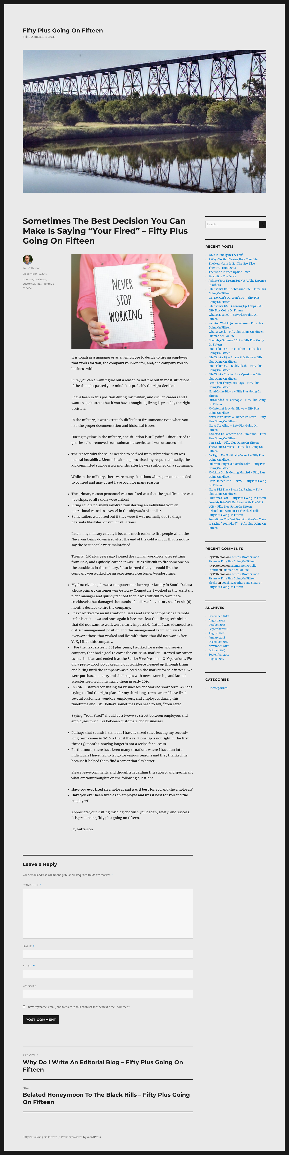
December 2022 (219, 616)
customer (29, 283)
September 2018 (219, 629)
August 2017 (216, 659)
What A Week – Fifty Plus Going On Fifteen (236, 332)
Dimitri (213, 570)
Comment (32, 885)
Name (29, 946)
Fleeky (213, 583)
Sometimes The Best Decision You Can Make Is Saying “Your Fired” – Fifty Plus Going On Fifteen (237, 524)
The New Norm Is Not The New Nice (232, 263)
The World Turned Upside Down (229, 272)
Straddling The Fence (222, 276)
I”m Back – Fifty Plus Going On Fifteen (234, 442)
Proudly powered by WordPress (81, 1137)
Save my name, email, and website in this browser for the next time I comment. (79, 1007)
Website (30, 986)
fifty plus (48, 283)
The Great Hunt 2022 (222, 268)
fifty (39, 283)
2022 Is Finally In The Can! (226, 255)
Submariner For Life (222, 336)
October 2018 (217, 625)
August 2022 (217, 620)
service (27, 288)
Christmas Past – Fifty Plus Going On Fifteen (237, 498)
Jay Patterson (32, 268)
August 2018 (216, 633)
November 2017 (219, 646)
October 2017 (217, 650)
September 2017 (219, 654)
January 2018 (217, 637)
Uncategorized (218, 688)
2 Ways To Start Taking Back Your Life (233, 259)
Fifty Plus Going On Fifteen (63, 30)
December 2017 (219, 642)
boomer (28, 279)
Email (29, 966)
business (40, 279)
